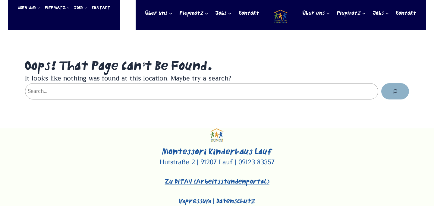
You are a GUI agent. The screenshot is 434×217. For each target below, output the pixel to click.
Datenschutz (235, 201)
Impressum (196, 201)
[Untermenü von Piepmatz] (68, 7)
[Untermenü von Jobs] (85, 7)
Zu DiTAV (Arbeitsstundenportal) (217, 181)
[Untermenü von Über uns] (38, 7)
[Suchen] (395, 91)
